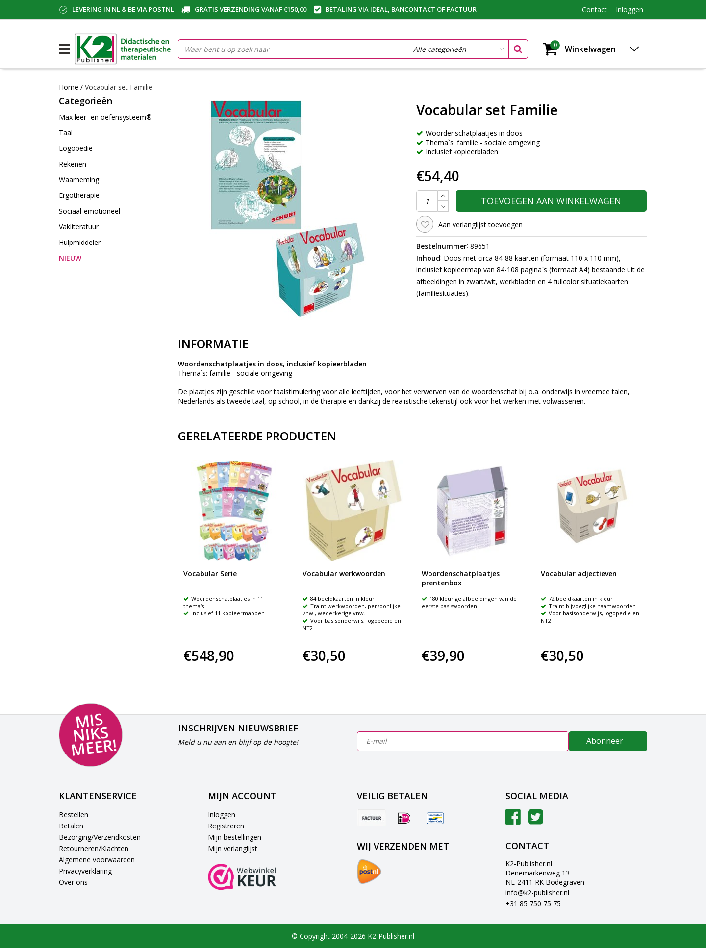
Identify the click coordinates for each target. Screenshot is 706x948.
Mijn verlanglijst (232, 848)
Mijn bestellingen (234, 837)
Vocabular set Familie (118, 87)
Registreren (226, 825)
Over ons (73, 882)
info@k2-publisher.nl (537, 892)
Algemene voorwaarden (97, 859)
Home (68, 87)
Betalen (71, 825)
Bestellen (73, 814)
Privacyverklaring (85, 870)
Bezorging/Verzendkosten (100, 837)
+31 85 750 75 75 (533, 903)
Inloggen (221, 814)
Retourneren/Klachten (93, 848)
